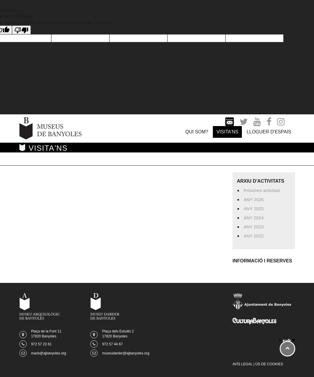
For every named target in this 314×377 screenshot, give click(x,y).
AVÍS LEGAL (242, 364)
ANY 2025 (254, 208)
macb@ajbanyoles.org (48, 353)
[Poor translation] (21, 30)
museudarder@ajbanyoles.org (125, 353)
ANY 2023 (254, 226)
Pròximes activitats (262, 190)
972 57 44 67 (112, 344)
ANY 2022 (254, 235)
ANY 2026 (254, 199)
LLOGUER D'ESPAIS (269, 131)
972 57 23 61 (41, 344)
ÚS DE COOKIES (269, 364)
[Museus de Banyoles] (50, 127)
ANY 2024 (254, 217)
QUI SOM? (196, 131)
